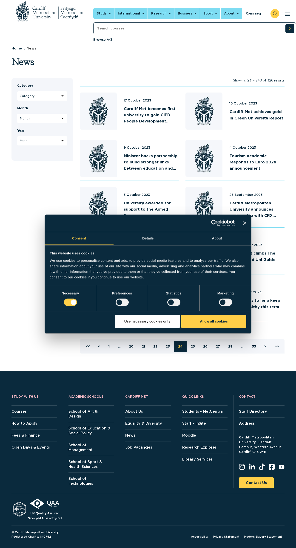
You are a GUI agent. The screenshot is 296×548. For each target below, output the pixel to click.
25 (193, 346)
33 (254, 346)
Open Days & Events (30, 447)
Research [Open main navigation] (159, 13)
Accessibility (199, 536)
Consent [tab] (79, 238)
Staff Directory (253, 411)
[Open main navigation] (286, 13)
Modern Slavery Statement (263, 536)
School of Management (80, 447)
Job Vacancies (138, 447)
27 (218, 346)
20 (131, 346)
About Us (134, 411)
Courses (19, 411)
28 (230, 346)
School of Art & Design (83, 413)
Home (16, 48)
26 (205, 346)
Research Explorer (199, 447)
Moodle (189, 435)
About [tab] (217, 238)
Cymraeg (253, 13)
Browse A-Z (103, 39)
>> (277, 346)
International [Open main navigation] (129, 13)
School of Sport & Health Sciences (85, 464)
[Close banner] (244, 223)
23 (168, 346)
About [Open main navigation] (229, 13)
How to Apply (24, 423)
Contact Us (256, 483)
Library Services (197, 459)
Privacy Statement (226, 536)
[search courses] (289, 28)
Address (247, 423)
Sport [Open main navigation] (208, 13)
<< (88, 346)
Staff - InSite (194, 423)
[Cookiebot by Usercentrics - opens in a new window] (214, 223)
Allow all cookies (214, 321)
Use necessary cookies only (147, 321)
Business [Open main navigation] (185, 13)
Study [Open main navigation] (102, 13)
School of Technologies (80, 481)
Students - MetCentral (203, 411)
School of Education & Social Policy (89, 430)
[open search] (274, 13)
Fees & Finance (25, 435)
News (130, 435)
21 (143, 346)
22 (155, 346)
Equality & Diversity (143, 423)
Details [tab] (148, 238)
